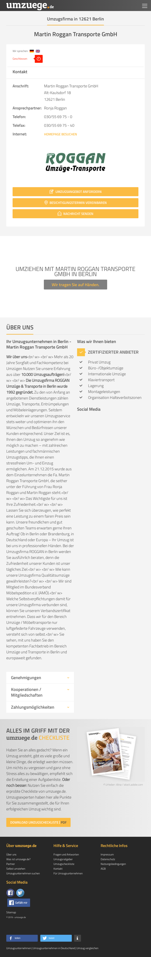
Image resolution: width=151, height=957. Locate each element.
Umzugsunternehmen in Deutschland (54, 948)
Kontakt (58, 868)
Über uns (11, 854)
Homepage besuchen (60, 134)
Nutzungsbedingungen (113, 864)
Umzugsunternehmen (18, 948)
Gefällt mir (21, 903)
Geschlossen (28, 59)
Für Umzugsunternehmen (68, 873)
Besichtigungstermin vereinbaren (75, 202)
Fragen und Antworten (66, 854)
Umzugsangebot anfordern (76, 191)
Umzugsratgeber (63, 859)
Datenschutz (108, 859)
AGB (103, 868)
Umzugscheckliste (63, 864)
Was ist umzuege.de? (18, 859)
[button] (22, 938)
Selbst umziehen (15, 868)
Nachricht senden (75, 213)
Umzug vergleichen (87, 948)
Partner (10, 864)
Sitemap (11, 912)
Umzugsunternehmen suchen (23, 873)
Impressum (107, 854)
